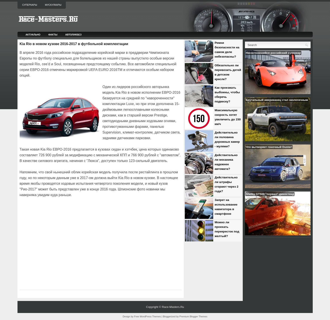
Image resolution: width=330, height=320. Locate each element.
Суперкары (29, 5)
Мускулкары (53, 5)
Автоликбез (73, 34)
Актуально (33, 34)
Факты (53, 34)
